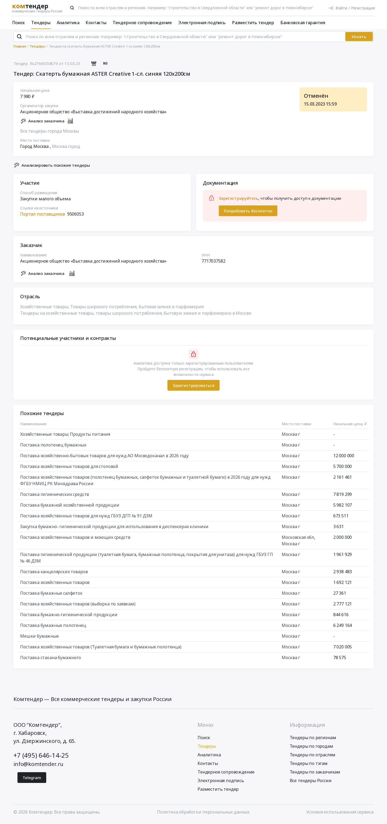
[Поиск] (72, 8)
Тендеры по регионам (313, 740)
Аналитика (68, 23)
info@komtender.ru (38, 766)
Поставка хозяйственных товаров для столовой (69, 469)
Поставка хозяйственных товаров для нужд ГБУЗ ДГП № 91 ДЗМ (86, 518)
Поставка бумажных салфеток (51, 595)
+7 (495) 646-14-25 (41, 757)
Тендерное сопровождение (142, 23)
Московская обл (298, 540)
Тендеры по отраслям (312, 757)
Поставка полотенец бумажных (53, 447)
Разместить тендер (253, 23)
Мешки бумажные (39, 638)
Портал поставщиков (42, 216)
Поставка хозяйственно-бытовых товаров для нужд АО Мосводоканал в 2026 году (104, 458)
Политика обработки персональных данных (203, 814)
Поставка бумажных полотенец (53, 628)
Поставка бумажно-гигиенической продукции (68, 617)
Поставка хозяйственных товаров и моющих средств (75, 540)
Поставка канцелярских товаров (54, 574)
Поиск (18, 23)
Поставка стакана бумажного (50, 660)
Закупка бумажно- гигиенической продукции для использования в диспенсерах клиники (114, 529)
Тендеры (41, 23)
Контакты (95, 23)
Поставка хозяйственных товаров (54, 585)
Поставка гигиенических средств (54, 497)
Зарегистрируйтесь (238, 200)
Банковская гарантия (302, 23)
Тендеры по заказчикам (315, 774)
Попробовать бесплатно (248, 213)
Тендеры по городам (311, 748)
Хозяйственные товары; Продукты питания (65, 437)
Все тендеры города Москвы (49, 133)
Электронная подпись (202, 23)
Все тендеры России (311, 783)
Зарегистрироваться (193, 387)
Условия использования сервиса (340, 814)
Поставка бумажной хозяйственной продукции (69, 507)
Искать (359, 39)
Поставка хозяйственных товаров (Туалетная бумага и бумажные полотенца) (100, 649)
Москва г (291, 437)
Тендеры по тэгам (309, 765)
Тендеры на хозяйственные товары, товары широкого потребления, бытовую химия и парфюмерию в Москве (135, 315)
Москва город (66, 148)
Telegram (32, 779)
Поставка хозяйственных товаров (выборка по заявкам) (77, 606)
